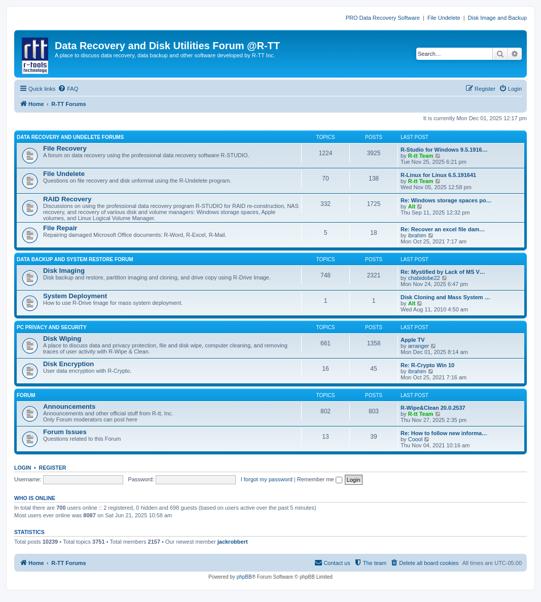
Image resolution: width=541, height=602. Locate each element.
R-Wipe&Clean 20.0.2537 (433, 408)
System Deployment (75, 296)
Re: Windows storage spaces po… (446, 200)
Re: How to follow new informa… (444, 433)
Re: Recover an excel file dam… (443, 229)
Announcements (69, 406)
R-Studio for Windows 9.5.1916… (444, 150)
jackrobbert (233, 542)
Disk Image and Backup (497, 18)
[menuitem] (68, 89)
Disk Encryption (68, 364)
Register (52, 468)
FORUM (26, 395)
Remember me (319, 479)
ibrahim (417, 235)
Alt (412, 206)
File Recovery (65, 148)
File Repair (60, 228)
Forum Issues (65, 432)
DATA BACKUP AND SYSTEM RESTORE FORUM (75, 259)
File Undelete (443, 18)
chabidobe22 (424, 278)
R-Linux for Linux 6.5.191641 (438, 175)
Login (22, 468)
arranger (418, 346)
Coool (415, 439)
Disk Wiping (62, 338)
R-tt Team (421, 156)
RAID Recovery (67, 199)
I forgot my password (267, 479)
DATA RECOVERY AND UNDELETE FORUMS (70, 137)
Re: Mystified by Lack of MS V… (443, 272)
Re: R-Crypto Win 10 (427, 365)
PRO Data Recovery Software (383, 18)
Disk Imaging (64, 270)
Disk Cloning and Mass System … (445, 297)
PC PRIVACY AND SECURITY (52, 327)
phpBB (244, 577)
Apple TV (413, 340)
